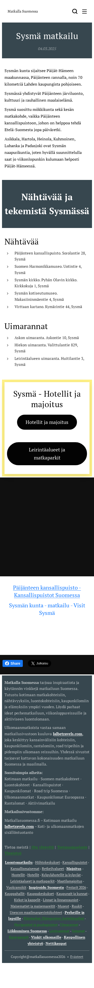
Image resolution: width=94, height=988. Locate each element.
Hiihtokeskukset (47, 862)
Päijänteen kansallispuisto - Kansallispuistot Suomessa (47, 591)
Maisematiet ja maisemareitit (33, 906)
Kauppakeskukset (40, 893)
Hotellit (33, 875)
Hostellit (18, 875)
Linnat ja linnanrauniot (60, 900)
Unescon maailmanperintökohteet (36, 912)
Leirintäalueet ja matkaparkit (32, 881)
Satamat (78, 931)
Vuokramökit (16, 887)
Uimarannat (69, 924)
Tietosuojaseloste (72, 847)
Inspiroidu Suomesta (46, 887)
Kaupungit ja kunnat (71, 893)
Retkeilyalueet (53, 868)
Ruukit (77, 906)
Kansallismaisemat (25, 868)
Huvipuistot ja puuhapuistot (36, 924)
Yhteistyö (13, 853)
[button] (74, 11)
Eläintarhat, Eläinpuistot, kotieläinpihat (54, 918)
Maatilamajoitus (69, 881)
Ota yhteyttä (42, 847)
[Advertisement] (47, 527)
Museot (63, 906)
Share (12, 663)
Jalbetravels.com (19, 826)
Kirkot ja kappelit (27, 900)
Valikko (84, 11)
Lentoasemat (59, 931)
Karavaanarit (19, 937)
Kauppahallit (15, 893)
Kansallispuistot (74, 862)
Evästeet (76, 956)
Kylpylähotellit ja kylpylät (61, 875)
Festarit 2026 (76, 887)
